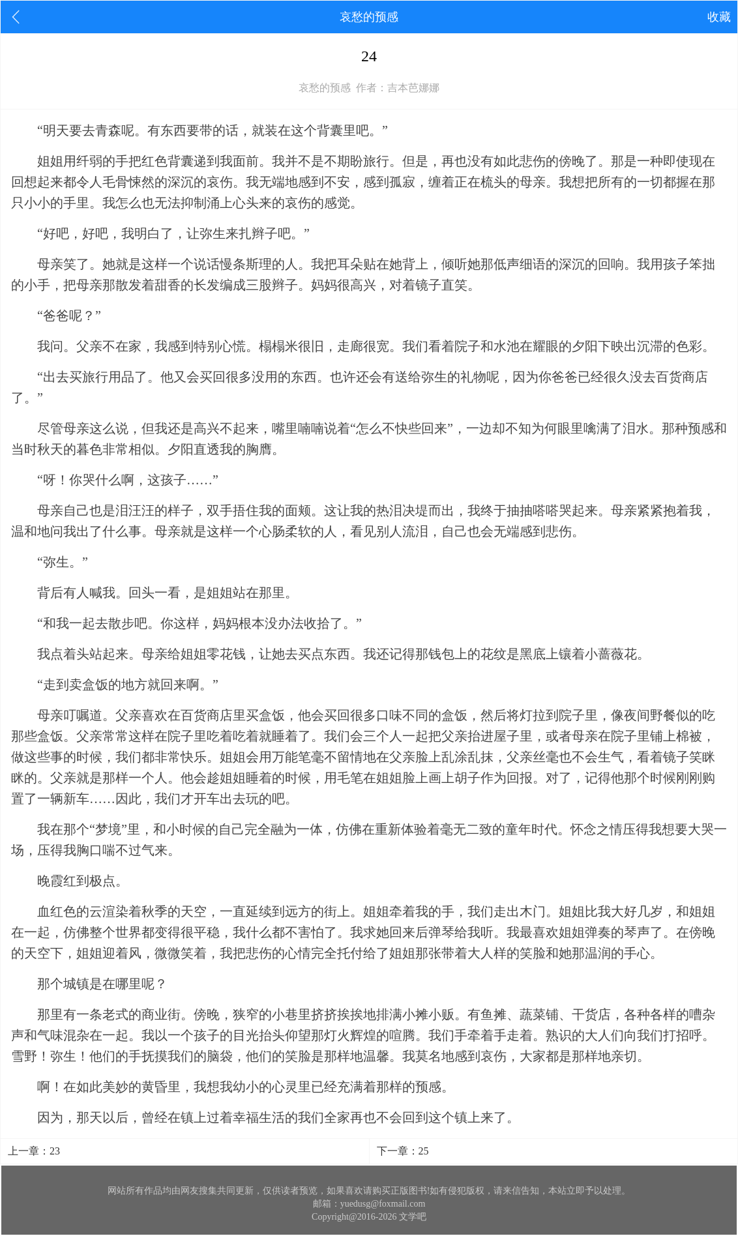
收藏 (719, 16)
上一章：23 (34, 1150)
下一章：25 (403, 1150)
